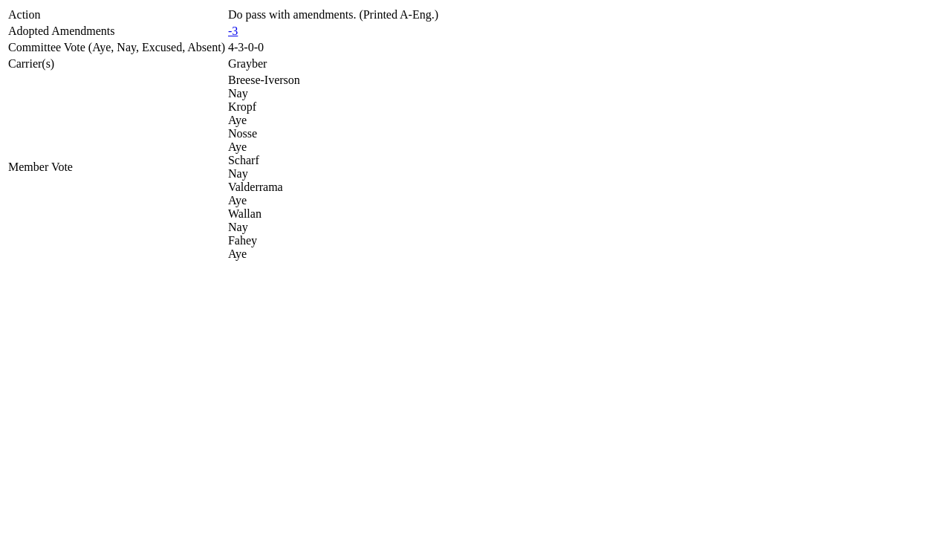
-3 (233, 31)
